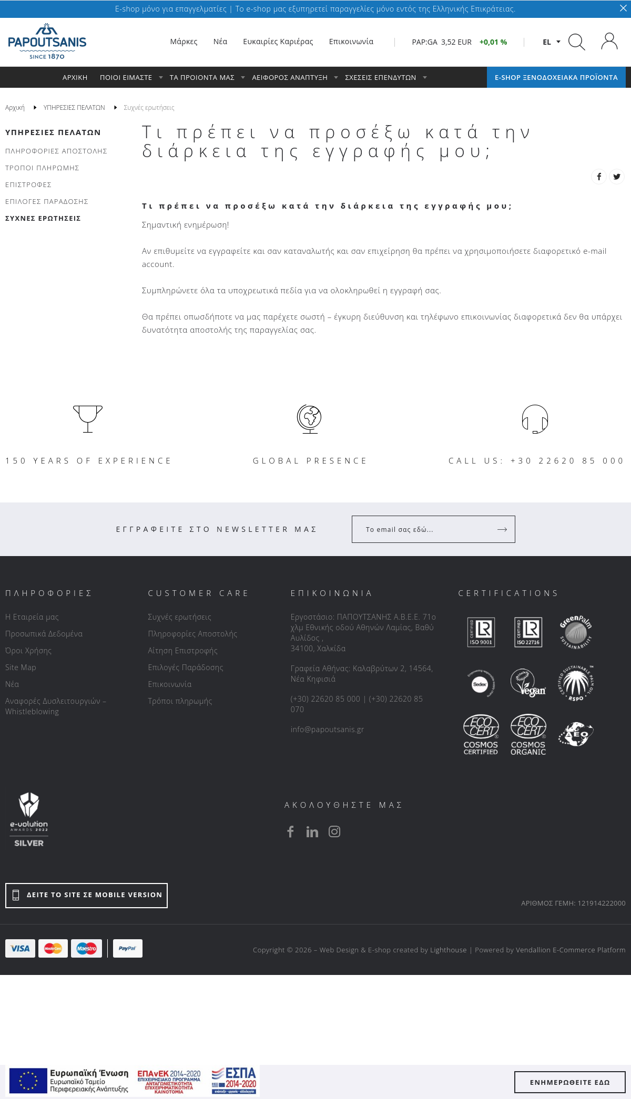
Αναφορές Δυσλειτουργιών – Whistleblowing (56, 706)
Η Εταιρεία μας (32, 617)
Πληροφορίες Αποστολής (192, 634)
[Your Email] (426, 529)
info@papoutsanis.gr (327, 729)
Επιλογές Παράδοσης (185, 667)
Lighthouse (448, 949)
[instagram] (334, 831)
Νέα (12, 684)
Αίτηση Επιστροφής (183, 650)
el (547, 42)
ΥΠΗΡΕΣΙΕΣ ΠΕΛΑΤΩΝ (53, 132)
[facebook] (290, 831)
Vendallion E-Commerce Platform (571, 949)
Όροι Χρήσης (28, 650)
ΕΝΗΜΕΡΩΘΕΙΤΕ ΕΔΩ (570, 1082)
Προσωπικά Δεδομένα (44, 634)
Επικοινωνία (169, 684)
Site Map (20, 667)
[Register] (503, 529)
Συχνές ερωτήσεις (179, 617)
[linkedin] (312, 831)
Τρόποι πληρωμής (180, 701)
